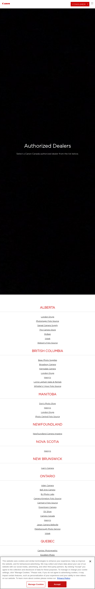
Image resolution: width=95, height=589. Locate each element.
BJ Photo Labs (47, 494)
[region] (47, 573)
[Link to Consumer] (6, 3)
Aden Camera (47, 486)
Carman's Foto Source (47, 503)
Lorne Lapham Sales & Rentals (47, 382)
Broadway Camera (47, 365)
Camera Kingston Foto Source (47, 499)
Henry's (47, 378)
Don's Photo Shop (47, 404)
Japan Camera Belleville (47, 525)
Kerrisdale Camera (47, 369)
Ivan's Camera (47, 468)
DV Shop (47, 512)
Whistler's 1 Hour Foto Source (47, 386)
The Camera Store (47, 330)
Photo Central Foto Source (47, 417)
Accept (57, 584)
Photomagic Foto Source (47, 321)
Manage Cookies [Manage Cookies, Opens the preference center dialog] (36, 584)
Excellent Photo (47, 555)
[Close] (90, 561)
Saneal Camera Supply (47, 325)
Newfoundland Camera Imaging (47, 434)
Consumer (79, 4)
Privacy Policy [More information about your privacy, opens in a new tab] (63, 578)
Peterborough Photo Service (47, 529)
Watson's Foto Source (47, 343)
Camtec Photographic (47, 551)
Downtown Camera (47, 507)
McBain (47, 334)
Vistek (47, 339)
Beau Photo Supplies (47, 360)
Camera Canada (47, 516)
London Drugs (47, 317)
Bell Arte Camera (47, 490)
